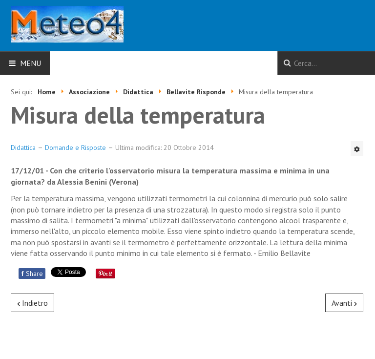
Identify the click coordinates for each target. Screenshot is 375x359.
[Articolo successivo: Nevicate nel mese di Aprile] (344, 303)
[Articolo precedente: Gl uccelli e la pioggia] (32, 303)
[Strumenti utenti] (357, 148)
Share (32, 273)
